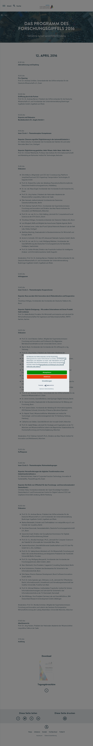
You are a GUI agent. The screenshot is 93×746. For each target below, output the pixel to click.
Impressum (41, 388)
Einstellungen (47, 381)
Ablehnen (47, 377)
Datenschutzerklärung (49, 388)
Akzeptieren (47, 372)
